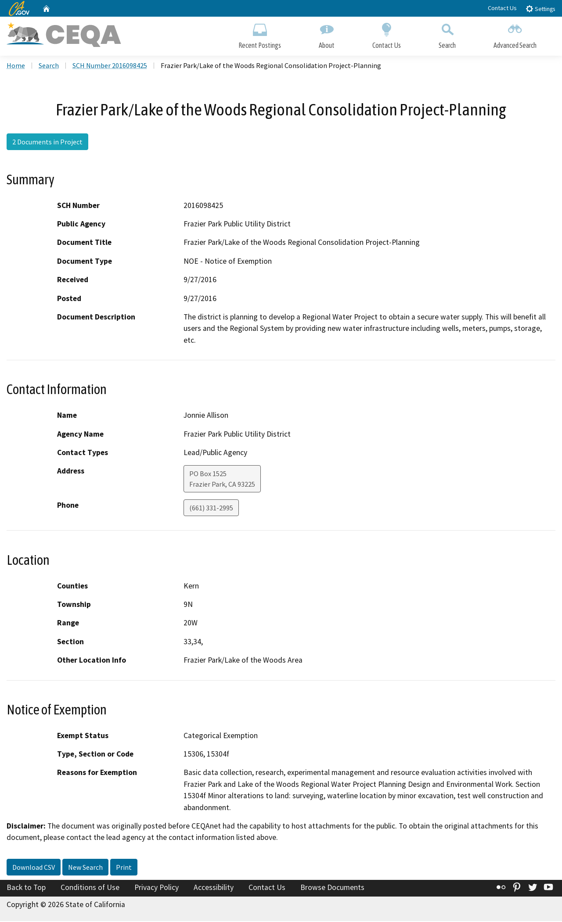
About (326, 34)
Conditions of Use (90, 888)
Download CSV (33, 868)
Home (16, 66)
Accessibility (214, 888)
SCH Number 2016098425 (109, 66)
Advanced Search (515, 34)
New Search (85, 868)
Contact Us (502, 8)
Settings (540, 8)
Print (124, 868)
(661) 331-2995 (211, 508)
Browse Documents (332, 888)
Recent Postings (260, 34)
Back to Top (26, 888)
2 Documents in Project (47, 142)
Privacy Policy (156, 888)
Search (447, 34)
